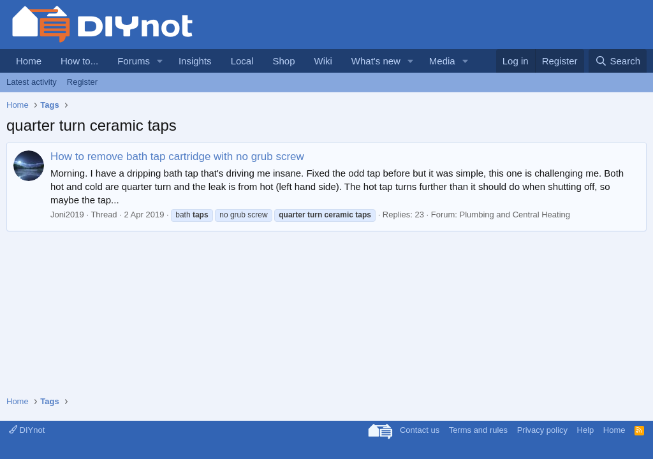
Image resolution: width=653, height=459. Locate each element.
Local (242, 60)
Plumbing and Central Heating (515, 214)
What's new (375, 60)
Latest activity (31, 82)
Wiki (323, 60)
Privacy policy (542, 430)
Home (28, 60)
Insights (195, 60)
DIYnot (27, 430)
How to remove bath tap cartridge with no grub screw (177, 156)
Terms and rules (478, 430)
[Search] (618, 61)
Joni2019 (67, 214)
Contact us (419, 430)
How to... (79, 60)
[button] (160, 61)
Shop (283, 60)
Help (585, 430)
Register (82, 82)
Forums (133, 60)
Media (442, 60)
